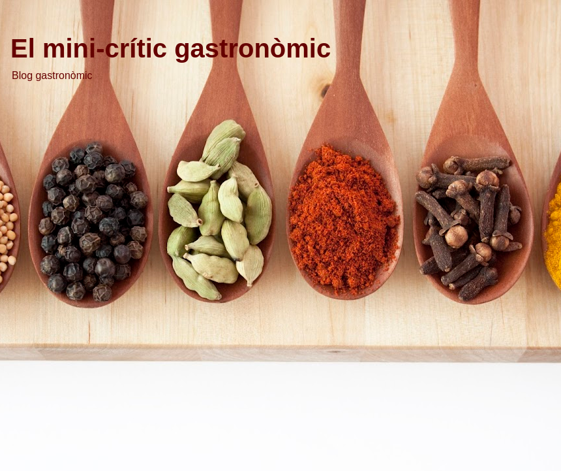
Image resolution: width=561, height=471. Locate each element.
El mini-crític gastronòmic (170, 48)
